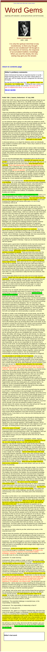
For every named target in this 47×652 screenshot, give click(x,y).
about (33, 3)
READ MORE (10, 90)
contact (29, 3)
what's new (19, 3)
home (15, 3)
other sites (25, 3)
